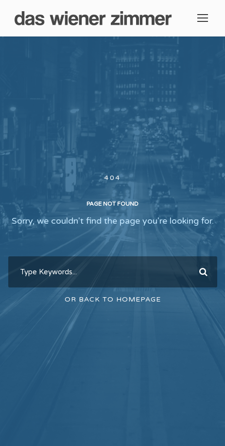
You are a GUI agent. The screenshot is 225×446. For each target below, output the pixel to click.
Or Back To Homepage (113, 299)
